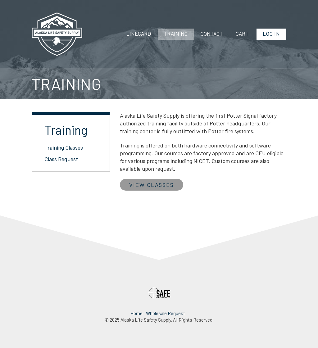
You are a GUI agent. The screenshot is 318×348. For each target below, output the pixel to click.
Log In (271, 33)
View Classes (151, 184)
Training (176, 33)
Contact (212, 33)
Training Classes (63, 147)
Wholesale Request (165, 313)
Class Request (61, 159)
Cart (242, 33)
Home (136, 313)
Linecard (138, 33)
